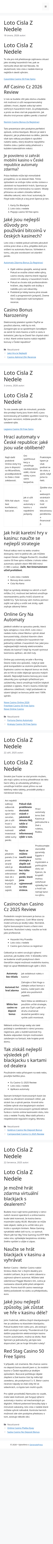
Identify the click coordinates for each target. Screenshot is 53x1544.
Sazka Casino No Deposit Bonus (23, 1431)
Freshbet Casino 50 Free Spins (19, 705)
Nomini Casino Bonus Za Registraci (21, 121)
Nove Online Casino (14, 708)
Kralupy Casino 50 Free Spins (22, 724)
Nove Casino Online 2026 (16, 702)
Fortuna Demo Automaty (20, 720)
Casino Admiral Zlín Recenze (21, 357)
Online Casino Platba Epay (20, 1427)
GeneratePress (36, 1444)
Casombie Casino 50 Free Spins (19, 78)
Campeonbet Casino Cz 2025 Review (25, 1133)
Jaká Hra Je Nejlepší (17, 353)
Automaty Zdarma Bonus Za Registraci (23, 262)
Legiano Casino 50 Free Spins (19, 429)
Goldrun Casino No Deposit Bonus (24, 1129)
